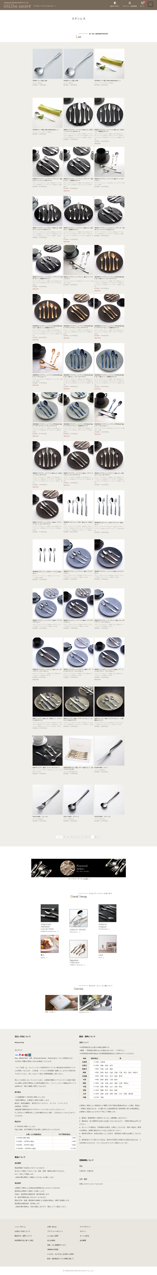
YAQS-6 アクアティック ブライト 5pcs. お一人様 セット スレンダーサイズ (109, 474)
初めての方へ (115, 6)
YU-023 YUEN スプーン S (102, 816)
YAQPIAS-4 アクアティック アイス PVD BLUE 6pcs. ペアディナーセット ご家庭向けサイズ (78, 425)
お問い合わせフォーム (97, 1130)
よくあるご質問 (52, 1236)
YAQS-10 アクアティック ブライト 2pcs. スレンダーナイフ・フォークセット (109, 621)
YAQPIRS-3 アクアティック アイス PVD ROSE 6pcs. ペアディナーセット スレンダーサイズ (78, 327)
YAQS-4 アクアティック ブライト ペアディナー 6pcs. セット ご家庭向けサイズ (48, 277)
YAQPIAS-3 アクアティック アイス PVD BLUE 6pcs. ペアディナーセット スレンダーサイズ (47, 425)
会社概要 (83, 1240)
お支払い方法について (22, 1231)
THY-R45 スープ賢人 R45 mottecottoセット (107, 80)
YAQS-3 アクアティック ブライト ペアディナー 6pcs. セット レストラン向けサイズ (109, 228)
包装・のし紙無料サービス (56, 1245)
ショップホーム (20, 1227)
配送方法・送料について (23, 1236)
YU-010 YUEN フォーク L (40, 816)
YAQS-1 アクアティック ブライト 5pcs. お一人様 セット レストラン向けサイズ (47, 228)
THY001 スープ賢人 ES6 (40, 80)
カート (142, 4)
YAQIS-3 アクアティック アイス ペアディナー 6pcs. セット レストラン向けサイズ (47, 179)
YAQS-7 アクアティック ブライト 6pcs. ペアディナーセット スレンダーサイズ (47, 523)
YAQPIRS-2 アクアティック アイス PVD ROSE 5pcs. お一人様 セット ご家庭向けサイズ (47, 327)
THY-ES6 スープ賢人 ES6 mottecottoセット (46, 130)
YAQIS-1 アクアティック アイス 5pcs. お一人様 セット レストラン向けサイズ (78, 130)
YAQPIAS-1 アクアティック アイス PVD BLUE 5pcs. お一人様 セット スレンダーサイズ (78, 376)
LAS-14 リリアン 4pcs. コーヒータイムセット (46, 767)
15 (95, 837)
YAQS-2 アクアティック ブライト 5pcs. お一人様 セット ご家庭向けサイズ (78, 228)
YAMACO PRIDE (52, 1249)
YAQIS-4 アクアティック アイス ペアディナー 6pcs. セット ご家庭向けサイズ (78, 179)
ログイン (83, 1231)
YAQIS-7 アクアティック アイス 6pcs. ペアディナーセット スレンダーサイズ (78, 474)
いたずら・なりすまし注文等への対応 (60, 1254)
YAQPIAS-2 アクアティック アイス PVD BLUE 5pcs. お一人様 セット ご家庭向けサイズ (109, 376)
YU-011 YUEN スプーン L (71, 816)
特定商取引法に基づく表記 (24, 1240)
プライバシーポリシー (55, 1231)
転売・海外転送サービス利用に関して (60, 1259)
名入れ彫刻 (51, 1240)
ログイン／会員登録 (130, 6)
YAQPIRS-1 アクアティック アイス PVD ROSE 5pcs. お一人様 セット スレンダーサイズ (109, 277)
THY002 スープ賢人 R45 (71, 80)
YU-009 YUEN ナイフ (101, 767)
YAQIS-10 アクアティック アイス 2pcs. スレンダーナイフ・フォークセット (47, 670)
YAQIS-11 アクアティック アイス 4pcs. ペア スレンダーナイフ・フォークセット (108, 670)
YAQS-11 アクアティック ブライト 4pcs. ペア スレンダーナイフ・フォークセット (78, 670)
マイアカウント (85, 1227)
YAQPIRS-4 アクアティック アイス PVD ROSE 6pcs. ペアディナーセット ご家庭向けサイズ (109, 327)
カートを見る (84, 1236)
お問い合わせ (52, 1227)
